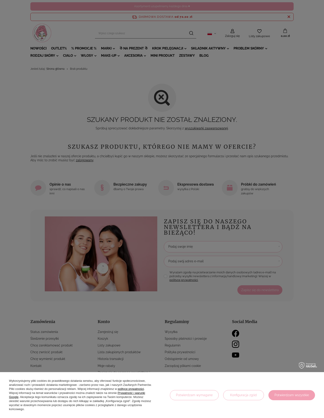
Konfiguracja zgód (243, 395)
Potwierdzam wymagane (194, 395)
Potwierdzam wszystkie (291, 395)
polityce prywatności (131, 389)
